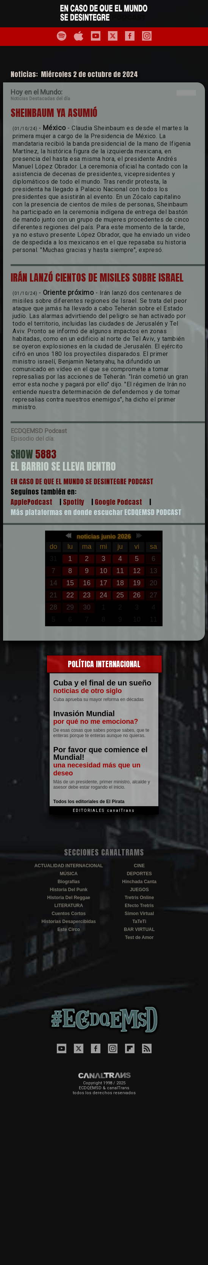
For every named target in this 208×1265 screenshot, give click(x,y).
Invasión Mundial (84, 713)
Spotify (73, 502)
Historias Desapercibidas (69, 921)
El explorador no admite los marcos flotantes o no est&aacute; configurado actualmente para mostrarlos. (104, 578)
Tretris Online (139, 897)
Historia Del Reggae (68, 897)
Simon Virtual (139, 913)
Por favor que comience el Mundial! (100, 753)
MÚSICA (69, 873)
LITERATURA (68, 905)
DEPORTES (139, 873)
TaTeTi (139, 921)
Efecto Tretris (139, 905)
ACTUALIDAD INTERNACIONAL (68, 865)
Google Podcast (118, 502)
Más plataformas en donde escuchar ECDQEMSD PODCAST (96, 512)
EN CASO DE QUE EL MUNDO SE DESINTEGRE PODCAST (82, 481)
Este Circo (69, 929)
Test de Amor (139, 937)
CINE (139, 865)
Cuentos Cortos (69, 913)
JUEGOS (139, 889)
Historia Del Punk (69, 889)
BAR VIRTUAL (139, 929)
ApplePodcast (31, 502)
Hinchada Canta (139, 881)
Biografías (69, 881)
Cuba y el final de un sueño (102, 683)
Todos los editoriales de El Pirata (89, 801)
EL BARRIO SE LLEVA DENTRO (63, 466)
